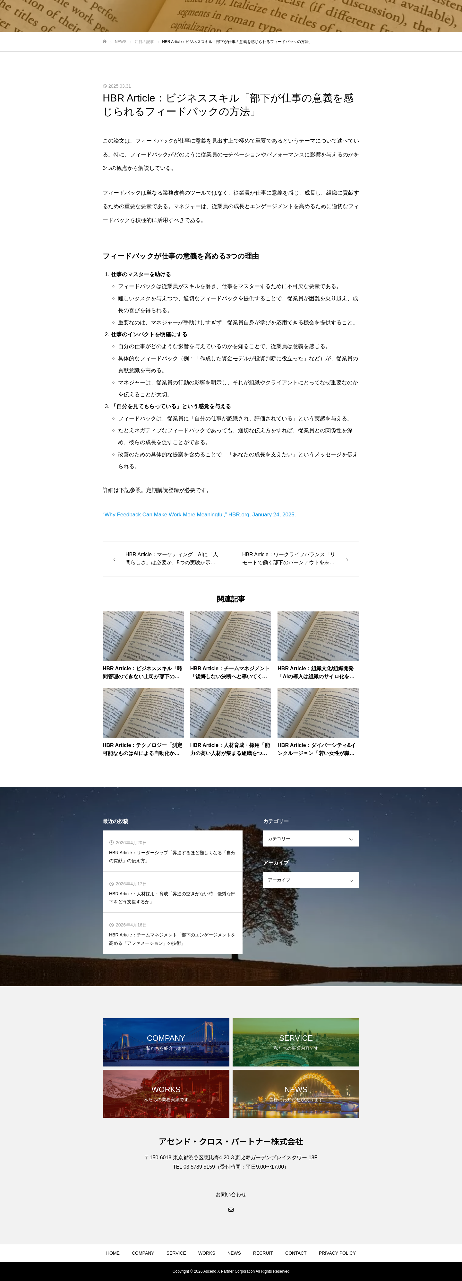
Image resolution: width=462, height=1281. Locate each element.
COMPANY (143, 1253)
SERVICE (176, 1253)
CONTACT (296, 1253)
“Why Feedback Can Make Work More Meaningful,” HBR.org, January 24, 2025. (199, 515)
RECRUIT (263, 1253)
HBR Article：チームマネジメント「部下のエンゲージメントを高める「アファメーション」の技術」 (172, 938)
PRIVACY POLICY (337, 1253)
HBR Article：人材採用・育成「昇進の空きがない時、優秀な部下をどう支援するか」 (172, 897)
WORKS (206, 1253)
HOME (113, 1253)
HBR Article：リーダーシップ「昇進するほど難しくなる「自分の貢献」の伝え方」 (172, 856)
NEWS (234, 1253)
